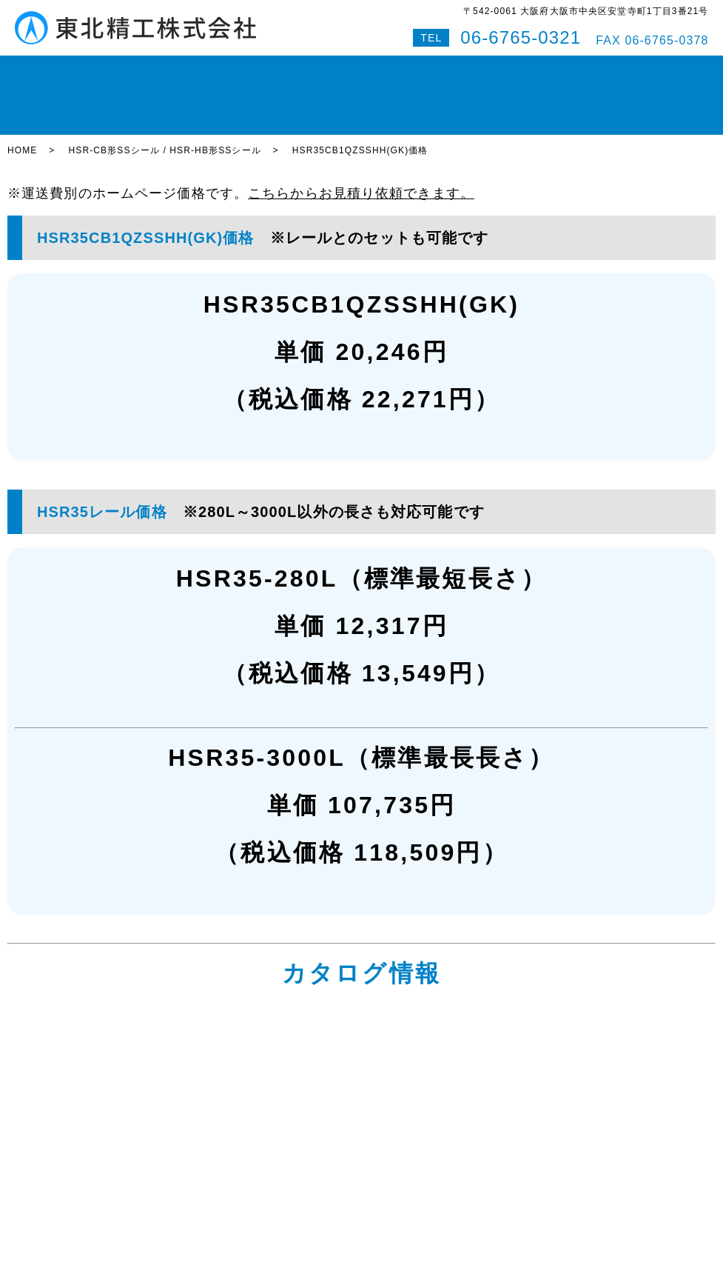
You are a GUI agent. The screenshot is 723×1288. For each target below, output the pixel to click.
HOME (65, 70)
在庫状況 (115, 70)
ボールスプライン (319, 70)
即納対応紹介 (408, 70)
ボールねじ (236, 70)
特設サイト (647, 70)
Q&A (597, 70)
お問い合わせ (540, 70)
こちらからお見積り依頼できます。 (361, 142)
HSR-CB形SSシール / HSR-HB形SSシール (164, 100)
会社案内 (473, 70)
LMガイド (173, 70)
